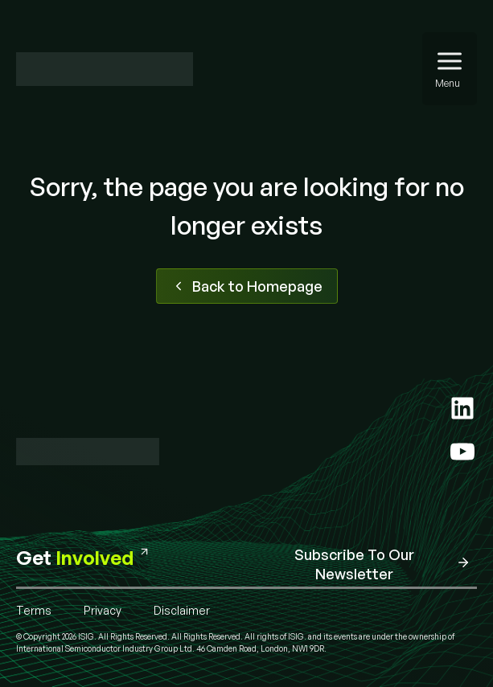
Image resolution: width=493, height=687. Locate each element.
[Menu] (449, 68)
